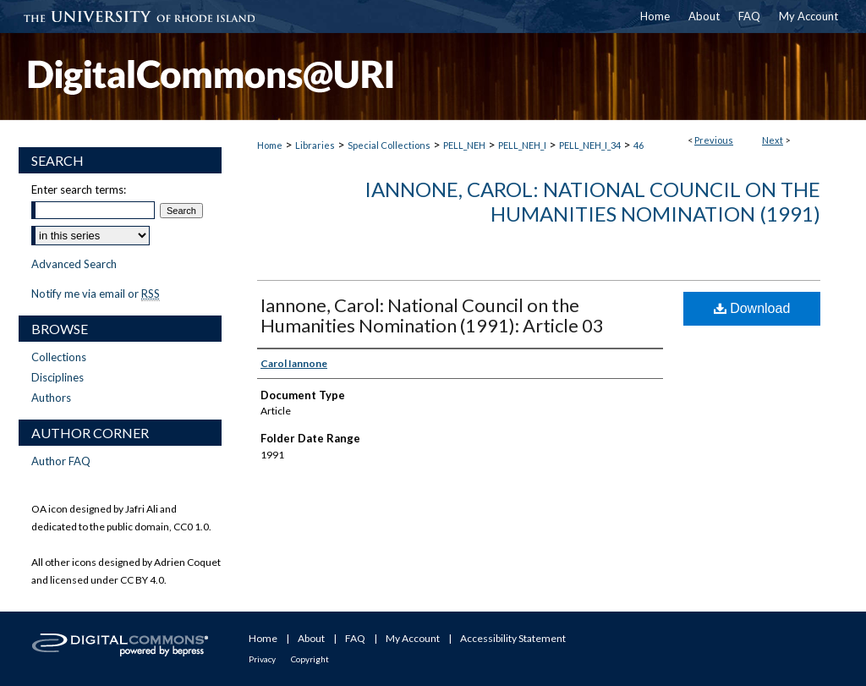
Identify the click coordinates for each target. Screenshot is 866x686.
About (311, 638)
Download (752, 308)
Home (269, 145)
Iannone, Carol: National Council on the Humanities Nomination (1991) (592, 201)
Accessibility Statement (513, 638)
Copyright (310, 659)
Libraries (315, 145)
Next (772, 139)
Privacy (262, 659)
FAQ (355, 638)
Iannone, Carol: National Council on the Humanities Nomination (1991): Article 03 (432, 315)
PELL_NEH (464, 145)
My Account (413, 638)
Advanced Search (74, 264)
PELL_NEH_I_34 (590, 145)
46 (638, 145)
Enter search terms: (78, 189)
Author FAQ (60, 461)
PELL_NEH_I (522, 145)
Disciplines (57, 377)
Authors (51, 397)
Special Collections (389, 145)
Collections (58, 357)
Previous (713, 139)
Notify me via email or (95, 293)
